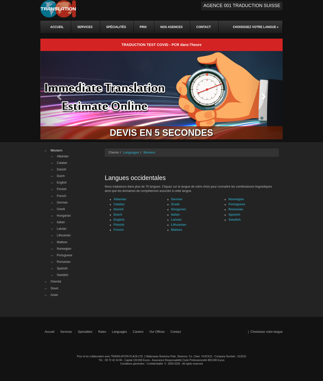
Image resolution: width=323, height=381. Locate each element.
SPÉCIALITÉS (116, 27)
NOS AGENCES (171, 27)
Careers (138, 332)
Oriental (55, 281)
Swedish (62, 275)
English (62, 182)
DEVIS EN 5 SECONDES (161, 133)
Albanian (63, 156)
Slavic (54, 288)
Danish (61, 169)
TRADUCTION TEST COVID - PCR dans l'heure (162, 45)
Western (56, 150)
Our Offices (157, 332)
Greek (61, 209)
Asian (54, 295)
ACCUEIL (57, 27)
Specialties (85, 332)
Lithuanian (64, 235)
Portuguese (64, 255)
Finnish (62, 189)
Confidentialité (155, 363)
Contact (176, 332)
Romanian (64, 262)
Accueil (50, 332)
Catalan (62, 163)
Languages (131, 152)
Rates (102, 332)
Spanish (62, 268)
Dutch (61, 176)
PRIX (143, 27)
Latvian (62, 229)
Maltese (62, 242)
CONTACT (203, 27)
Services (66, 332)
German (62, 202)
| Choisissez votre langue (265, 332)
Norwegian (64, 248)
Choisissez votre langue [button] (256, 27)
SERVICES (84, 27)
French (61, 196)
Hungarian (64, 215)
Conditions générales (132, 363)
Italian (61, 222)
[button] (58, 95)
